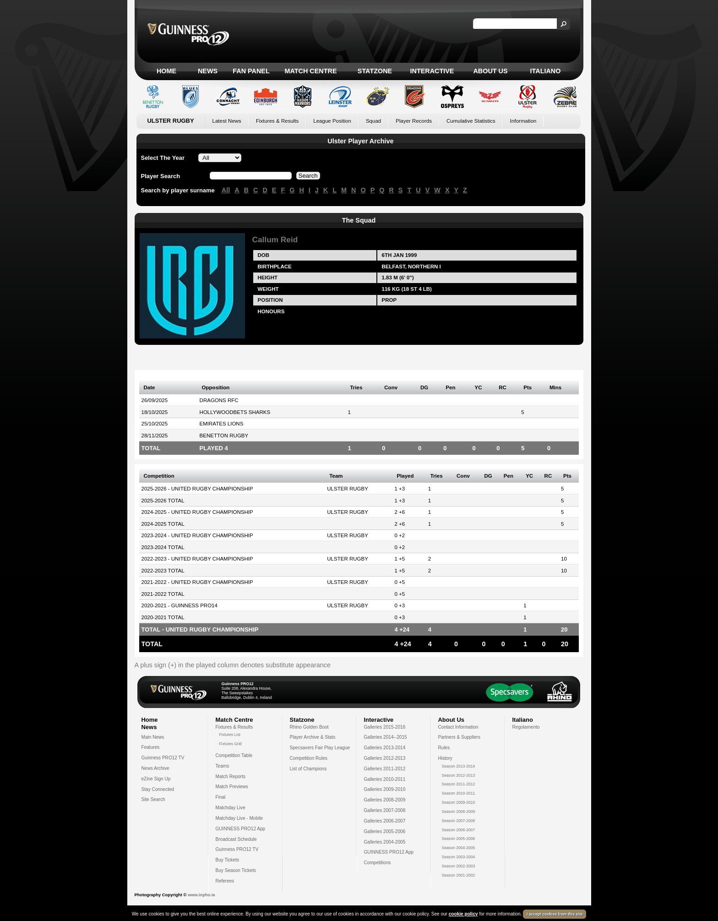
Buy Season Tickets (236, 870)
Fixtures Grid (230, 743)
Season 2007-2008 (458, 820)
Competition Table (234, 755)
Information (523, 121)
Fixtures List (230, 734)
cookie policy (463, 913)
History (445, 758)
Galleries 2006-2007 (385, 820)
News (208, 71)
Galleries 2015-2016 (385, 727)
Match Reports (231, 776)
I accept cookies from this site (554, 914)
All (226, 190)
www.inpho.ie (201, 895)
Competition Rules (308, 758)
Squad (373, 121)
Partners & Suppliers (459, 737)
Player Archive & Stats (313, 737)
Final (221, 797)
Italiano (545, 71)
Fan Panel (251, 71)
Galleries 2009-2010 (385, 789)
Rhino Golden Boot (309, 727)
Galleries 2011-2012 (385, 768)
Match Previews (232, 786)
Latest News (226, 121)
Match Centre (310, 71)
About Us (490, 71)
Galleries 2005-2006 (385, 831)
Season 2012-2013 (458, 775)
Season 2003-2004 (458, 857)
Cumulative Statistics (470, 121)
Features (150, 747)
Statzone (375, 71)
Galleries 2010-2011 (385, 779)
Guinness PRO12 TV (163, 757)
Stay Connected (157, 789)
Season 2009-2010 (458, 802)
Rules (444, 747)
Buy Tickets (227, 859)
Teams (222, 765)
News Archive (155, 768)
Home (166, 71)
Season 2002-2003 (458, 866)
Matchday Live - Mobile (239, 818)
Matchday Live (230, 807)
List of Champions (308, 768)
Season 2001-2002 (458, 875)
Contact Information (458, 727)
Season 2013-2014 (458, 766)
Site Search (153, 799)
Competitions (377, 862)
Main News (152, 737)
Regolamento (526, 727)
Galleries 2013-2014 (385, 747)
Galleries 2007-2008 (385, 810)
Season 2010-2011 (458, 793)
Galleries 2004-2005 (385, 842)
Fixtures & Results (277, 121)
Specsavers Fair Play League (320, 747)
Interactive (432, 71)
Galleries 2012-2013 (385, 758)
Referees (225, 880)
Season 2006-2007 (458, 830)
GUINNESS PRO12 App (241, 828)
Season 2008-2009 (458, 811)
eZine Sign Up (156, 778)
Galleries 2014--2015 (385, 737)
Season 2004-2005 (458, 847)
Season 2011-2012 (458, 784)
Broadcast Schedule (236, 839)
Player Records (414, 121)
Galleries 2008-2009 (385, 799)
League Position (332, 121)
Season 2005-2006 (458, 838)
